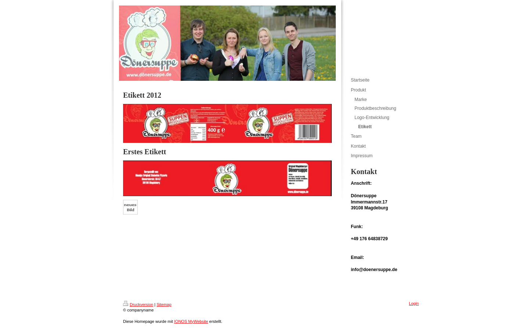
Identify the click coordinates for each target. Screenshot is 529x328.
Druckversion (138, 304)
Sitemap (163, 304)
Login (414, 303)
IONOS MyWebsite (191, 321)
